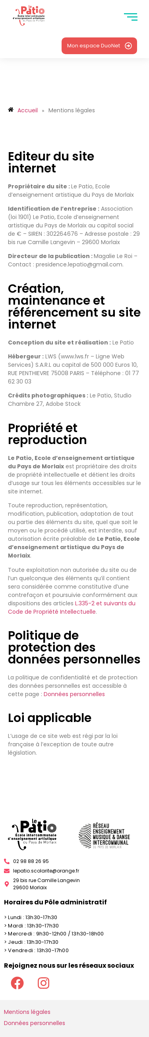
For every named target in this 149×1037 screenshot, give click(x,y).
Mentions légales (27, 1012)
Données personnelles (74, 694)
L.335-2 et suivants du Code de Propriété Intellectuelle (71, 607)
